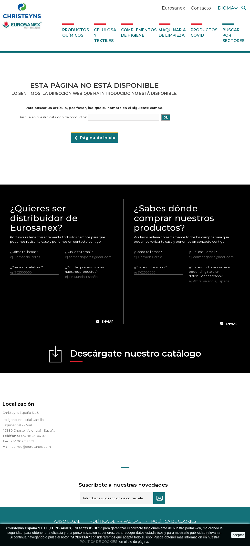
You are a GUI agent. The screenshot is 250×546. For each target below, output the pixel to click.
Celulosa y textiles (105, 35)
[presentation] (62, 305)
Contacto (201, 8)
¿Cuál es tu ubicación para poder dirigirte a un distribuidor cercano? (209, 271)
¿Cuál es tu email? (79, 252)
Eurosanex (173, 8)
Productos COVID (204, 33)
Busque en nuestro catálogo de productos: (53, 117)
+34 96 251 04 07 (33, 436)
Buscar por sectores (233, 35)
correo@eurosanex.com (31, 446)
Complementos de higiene (138, 33)
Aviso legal (67, 521)
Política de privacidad (116, 521)
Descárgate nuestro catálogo (135, 355)
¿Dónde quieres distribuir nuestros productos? (85, 269)
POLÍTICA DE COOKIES (99, 542)
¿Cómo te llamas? (24, 252)
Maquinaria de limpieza (172, 33)
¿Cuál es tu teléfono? (26, 267)
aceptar (238, 535)
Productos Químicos (75, 33)
